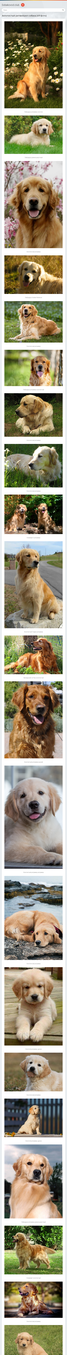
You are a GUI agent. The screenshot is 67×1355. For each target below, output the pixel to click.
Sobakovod (10, 4)
